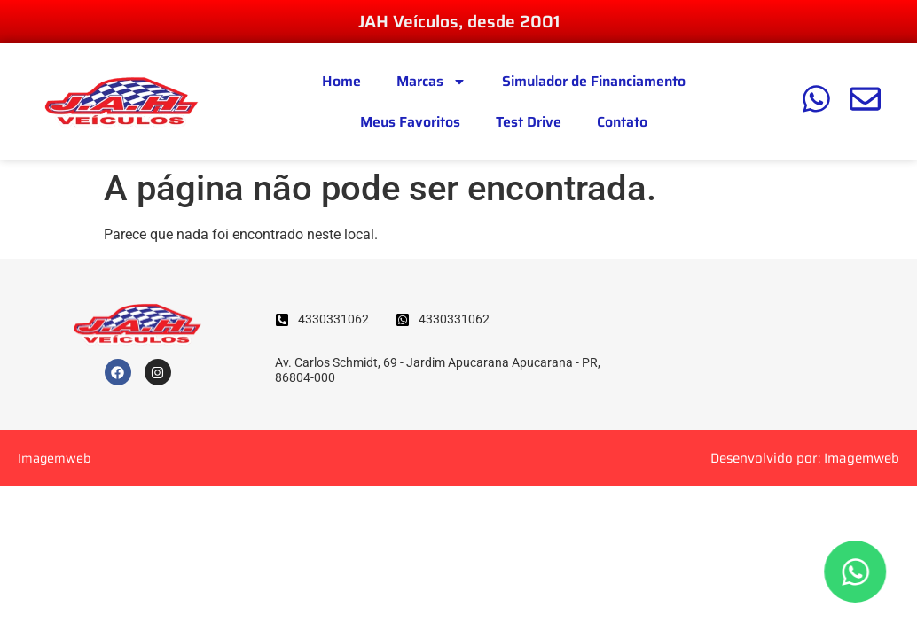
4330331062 (333, 319)
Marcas (431, 81)
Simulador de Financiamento (594, 81)
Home (341, 81)
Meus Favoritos (410, 122)
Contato (622, 122)
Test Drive (528, 122)
